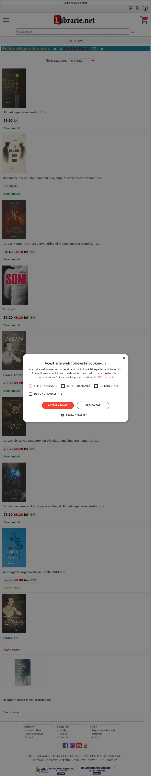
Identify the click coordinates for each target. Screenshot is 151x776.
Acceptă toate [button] (58, 405)
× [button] (123, 358)
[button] (75, 415)
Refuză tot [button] (92, 405)
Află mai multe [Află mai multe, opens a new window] (106, 377)
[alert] (75, 388)
